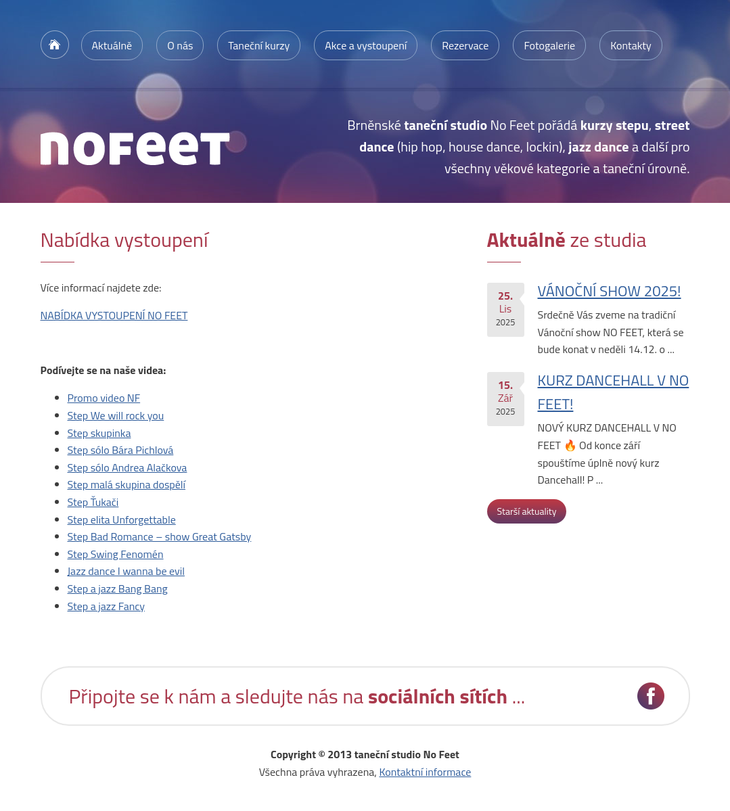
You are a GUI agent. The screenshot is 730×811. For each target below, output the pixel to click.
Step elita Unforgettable (122, 519)
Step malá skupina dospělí (127, 484)
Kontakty (631, 45)
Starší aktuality (527, 511)
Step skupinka (99, 433)
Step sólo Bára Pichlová (121, 450)
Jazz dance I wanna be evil (126, 571)
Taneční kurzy (259, 45)
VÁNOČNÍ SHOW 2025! (609, 290)
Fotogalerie (549, 45)
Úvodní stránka (55, 44)
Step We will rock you (116, 415)
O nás (180, 45)
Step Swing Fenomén (116, 554)
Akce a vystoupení (366, 45)
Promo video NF (104, 398)
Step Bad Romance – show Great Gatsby (160, 536)
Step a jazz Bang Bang (118, 588)
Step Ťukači (93, 502)
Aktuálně (112, 45)
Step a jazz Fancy (106, 606)
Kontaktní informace (425, 772)
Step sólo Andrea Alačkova (127, 467)
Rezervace (465, 45)
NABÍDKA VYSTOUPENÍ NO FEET (114, 315)
